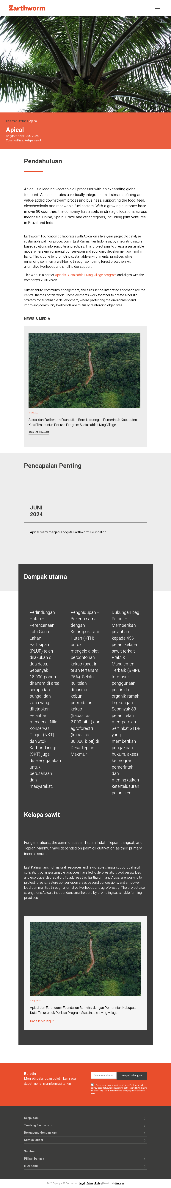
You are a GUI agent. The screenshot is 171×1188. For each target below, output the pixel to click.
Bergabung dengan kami (41, 1132)
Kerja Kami (31, 1118)
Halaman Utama (16, 121)
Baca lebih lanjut (39, 432)
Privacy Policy (94, 1183)
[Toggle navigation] (157, 8)
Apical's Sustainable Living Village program (86, 275)
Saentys (119, 1183)
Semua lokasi (33, 1140)
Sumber (29, 1151)
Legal (82, 1183)
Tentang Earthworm (38, 1125)
